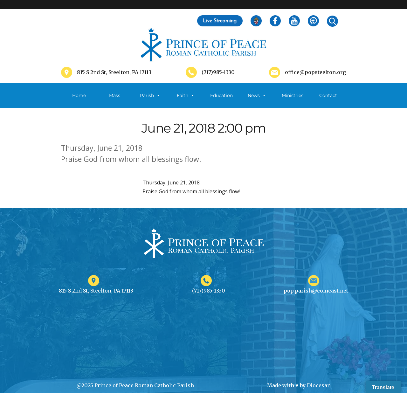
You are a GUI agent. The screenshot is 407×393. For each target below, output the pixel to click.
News (257, 95)
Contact (328, 95)
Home (79, 95)
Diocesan (319, 385)
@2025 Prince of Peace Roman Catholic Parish (135, 385)
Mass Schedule (114, 100)
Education (221, 95)
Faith (186, 95)
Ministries (292, 100)
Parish (150, 95)
